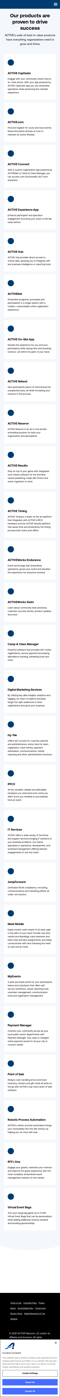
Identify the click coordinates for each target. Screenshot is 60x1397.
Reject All (29, 1382)
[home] (9, 4)
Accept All (30, 1391)
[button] (54, 4)
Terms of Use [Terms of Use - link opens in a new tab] (15, 1303)
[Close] (55, 1342)
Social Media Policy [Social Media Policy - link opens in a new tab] (25, 1308)
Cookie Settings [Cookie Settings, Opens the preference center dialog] (30, 1373)
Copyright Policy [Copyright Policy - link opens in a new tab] (30, 1303)
